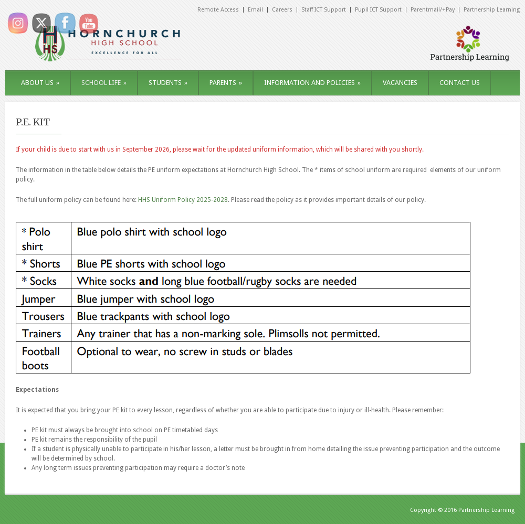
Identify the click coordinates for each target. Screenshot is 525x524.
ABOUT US (40, 83)
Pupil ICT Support (378, 10)
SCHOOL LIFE (104, 83)
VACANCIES (400, 83)
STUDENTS (168, 83)
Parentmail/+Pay (433, 10)
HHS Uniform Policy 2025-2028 (183, 200)
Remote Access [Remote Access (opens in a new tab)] (218, 10)
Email (255, 10)
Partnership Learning (492, 10)
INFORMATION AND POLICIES (312, 83)
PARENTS (225, 83)
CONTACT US (459, 83)
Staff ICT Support (323, 10)
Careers (282, 10)
